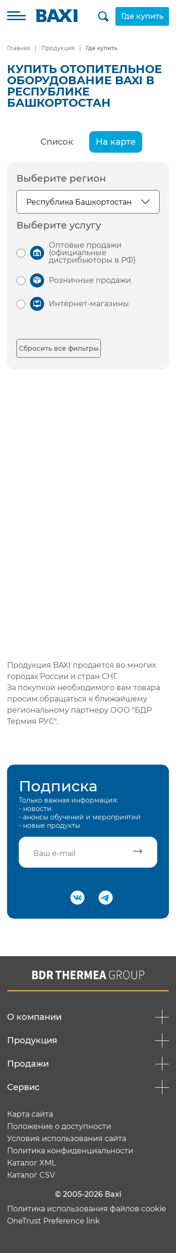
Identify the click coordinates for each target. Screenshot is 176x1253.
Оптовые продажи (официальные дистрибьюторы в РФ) (92, 253)
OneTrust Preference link (53, 1221)
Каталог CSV (31, 1175)
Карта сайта (30, 1114)
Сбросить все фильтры (59, 348)
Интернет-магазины (89, 303)
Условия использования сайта (66, 1138)
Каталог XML (31, 1163)
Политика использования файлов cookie (86, 1209)
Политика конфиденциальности (70, 1151)
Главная (18, 48)
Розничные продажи (90, 280)
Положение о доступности (59, 1126)
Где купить (142, 16)
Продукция (58, 48)
